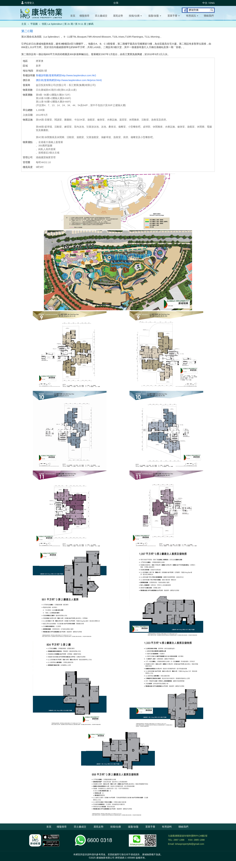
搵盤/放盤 (154, 15)
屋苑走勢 (118, 15)
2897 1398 (178, 840)
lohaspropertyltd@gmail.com (189, 844)
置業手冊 (173, 15)
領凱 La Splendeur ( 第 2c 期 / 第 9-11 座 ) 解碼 (67, 23)
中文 (204, 2)
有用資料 (167, 826)
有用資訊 (192, 15)
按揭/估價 (135, 15)
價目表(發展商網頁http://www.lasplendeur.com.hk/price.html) (69, 80)
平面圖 (34, 23)
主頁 (23, 23)
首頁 (72, 15)
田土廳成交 (101, 15)
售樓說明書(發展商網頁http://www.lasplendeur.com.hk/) (66, 75)
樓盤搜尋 (84, 15)
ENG (212, 2)
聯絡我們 (209, 15)
